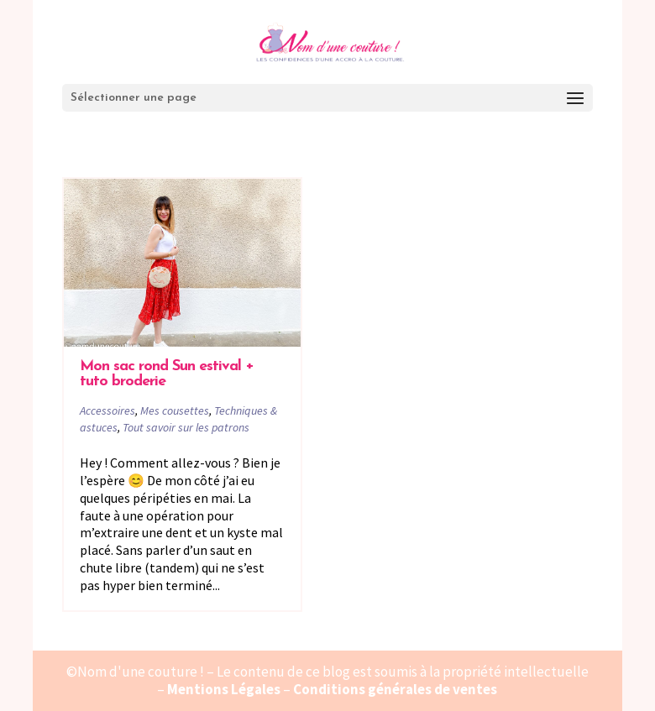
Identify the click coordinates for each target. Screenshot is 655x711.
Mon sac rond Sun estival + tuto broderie (167, 373)
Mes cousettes (174, 410)
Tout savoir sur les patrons (186, 427)
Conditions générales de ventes (395, 689)
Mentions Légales (223, 689)
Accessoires (107, 410)
